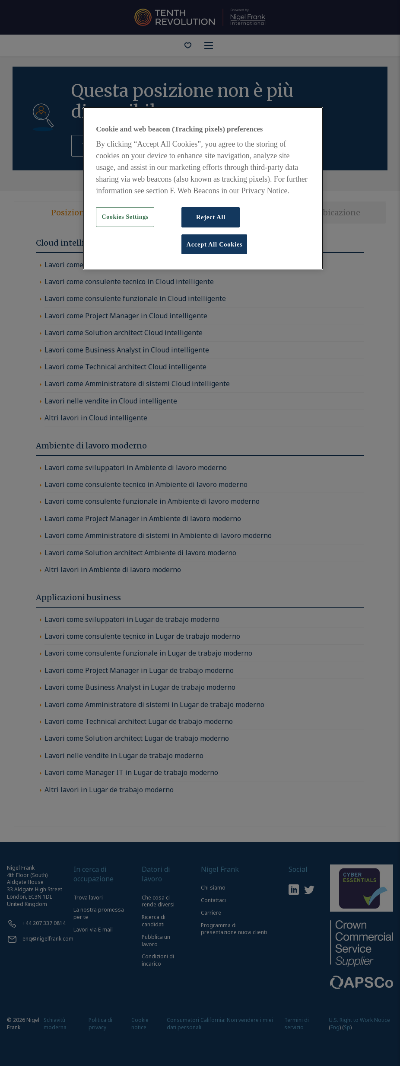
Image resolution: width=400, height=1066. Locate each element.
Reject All (210, 217)
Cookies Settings (125, 217)
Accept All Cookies (214, 244)
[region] (203, 188)
